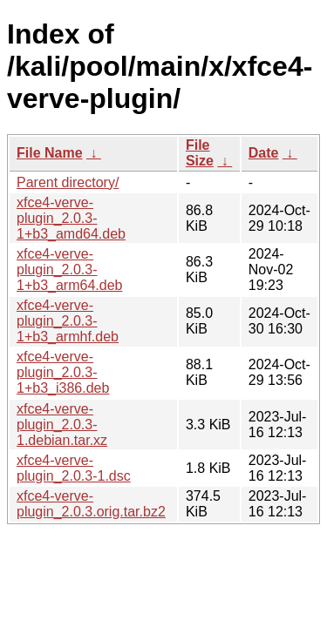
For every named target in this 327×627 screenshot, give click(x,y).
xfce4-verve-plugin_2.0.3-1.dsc (74, 468)
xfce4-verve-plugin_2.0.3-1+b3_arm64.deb (69, 269)
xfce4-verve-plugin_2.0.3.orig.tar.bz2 (91, 504)
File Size (200, 153)
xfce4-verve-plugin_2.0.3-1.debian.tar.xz (62, 424)
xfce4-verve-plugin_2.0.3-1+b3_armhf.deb (68, 321)
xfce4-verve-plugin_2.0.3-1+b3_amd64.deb (71, 218)
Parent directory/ (68, 182)
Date (264, 152)
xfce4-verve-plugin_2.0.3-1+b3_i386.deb (63, 372)
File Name (50, 152)
